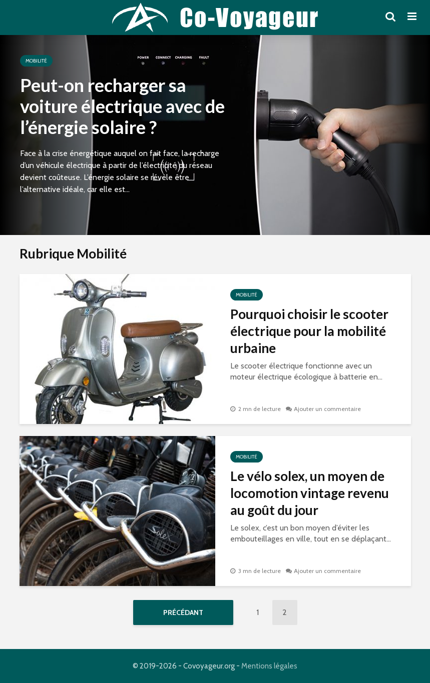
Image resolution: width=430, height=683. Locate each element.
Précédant (183, 612)
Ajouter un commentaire (327, 408)
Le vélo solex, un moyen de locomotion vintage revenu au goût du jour (309, 493)
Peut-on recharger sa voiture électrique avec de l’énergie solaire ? (122, 106)
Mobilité (36, 61)
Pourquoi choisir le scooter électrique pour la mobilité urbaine (309, 331)
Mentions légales (269, 666)
